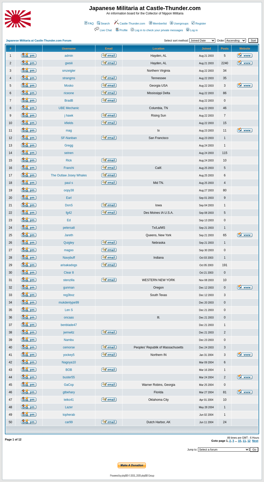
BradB (68, 100)
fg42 (69, 213)
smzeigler (68, 70)
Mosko (68, 85)
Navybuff (69, 257)
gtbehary (69, 392)
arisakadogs (69, 265)
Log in (192, 30)
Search (103, 23)
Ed (69, 220)
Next (255, 440)
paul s (69, 183)
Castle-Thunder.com (129, 23)
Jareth (68, 235)
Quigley (69, 242)
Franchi (69, 168)
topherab (69, 414)
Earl (68, 198)
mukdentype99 (69, 302)
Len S (69, 310)
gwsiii (68, 63)
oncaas (69, 317)
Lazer (69, 407)
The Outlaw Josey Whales (69, 175)
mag (69, 130)
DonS (69, 205)
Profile (122, 30)
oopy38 (69, 190)
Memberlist (158, 23)
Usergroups (179, 23)
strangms (68, 78)
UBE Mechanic (69, 108)
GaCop (69, 385)
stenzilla (68, 280)
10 (239, 440)
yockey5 (69, 355)
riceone (69, 93)
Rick (69, 160)
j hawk (68, 115)
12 (249, 440)
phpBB (124, 475)
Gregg (68, 145)
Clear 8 (69, 272)
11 (244, 440)
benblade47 (69, 325)
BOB (68, 370)
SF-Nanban (69, 138)
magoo (69, 250)
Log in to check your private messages (157, 30)
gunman (68, 287)
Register (199, 23)
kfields (68, 123)
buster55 (69, 377)
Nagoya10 (69, 362)
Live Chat (103, 30)
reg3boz (68, 295)
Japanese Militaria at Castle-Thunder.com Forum (38, 40)
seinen (68, 153)
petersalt (69, 228)
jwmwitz (68, 332)
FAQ (89, 23)
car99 (69, 422)
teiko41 (69, 400)
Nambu (69, 340)
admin (69, 56)
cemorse (69, 347)
